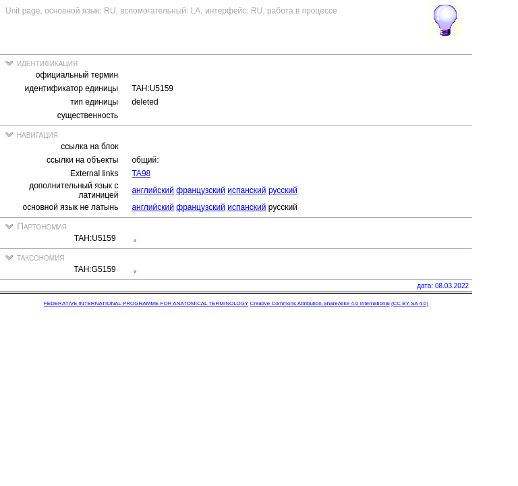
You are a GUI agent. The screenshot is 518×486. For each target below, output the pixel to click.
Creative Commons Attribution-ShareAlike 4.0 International (319, 303)
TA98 (141, 173)
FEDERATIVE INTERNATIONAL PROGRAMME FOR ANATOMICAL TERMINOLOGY (146, 303)
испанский (246, 190)
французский (200, 190)
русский (282, 190)
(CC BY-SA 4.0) (409, 303)
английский (152, 190)
